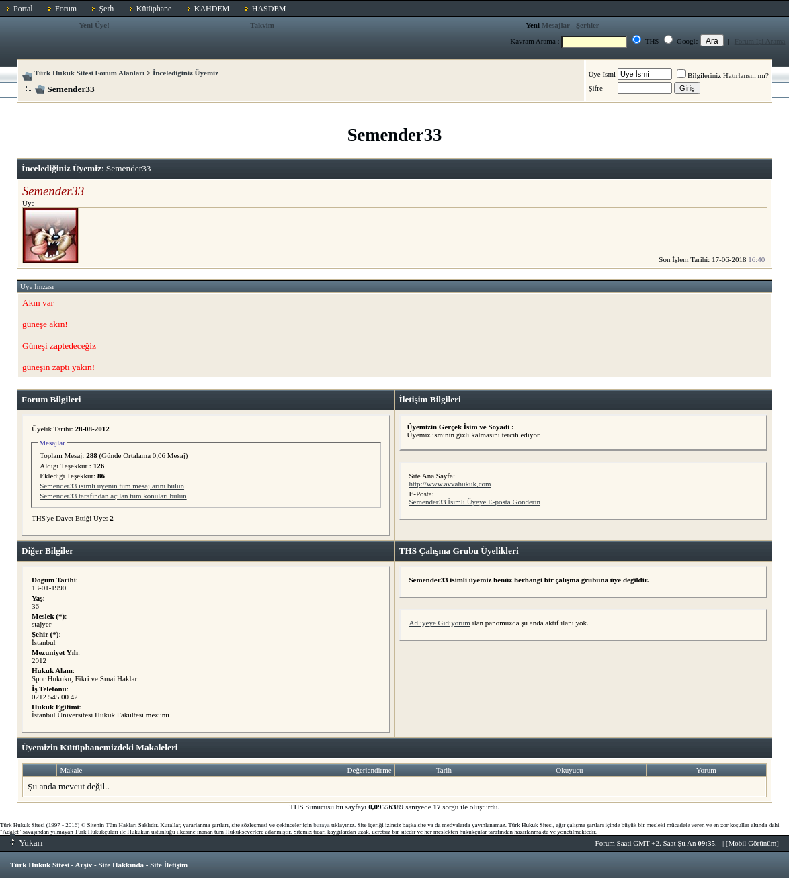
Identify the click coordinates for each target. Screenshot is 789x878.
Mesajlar (556, 25)
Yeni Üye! (94, 25)
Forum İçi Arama (760, 41)
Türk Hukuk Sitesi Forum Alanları (89, 73)
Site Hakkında (121, 865)
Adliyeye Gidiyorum (439, 623)
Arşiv (84, 865)
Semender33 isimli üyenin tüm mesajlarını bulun (112, 486)
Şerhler (587, 25)
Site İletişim (169, 865)
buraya (321, 825)
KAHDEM (212, 8)
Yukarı (26, 843)
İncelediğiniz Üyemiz (185, 73)
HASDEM (269, 8)
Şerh (106, 8)
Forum (66, 8)
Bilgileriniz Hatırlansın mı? (723, 75)
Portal (23, 8)
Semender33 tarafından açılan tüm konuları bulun (113, 496)
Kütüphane (154, 8)
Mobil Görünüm (753, 843)
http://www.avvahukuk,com (450, 484)
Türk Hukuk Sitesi (39, 865)
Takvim (262, 25)
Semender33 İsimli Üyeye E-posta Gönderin (475, 502)
